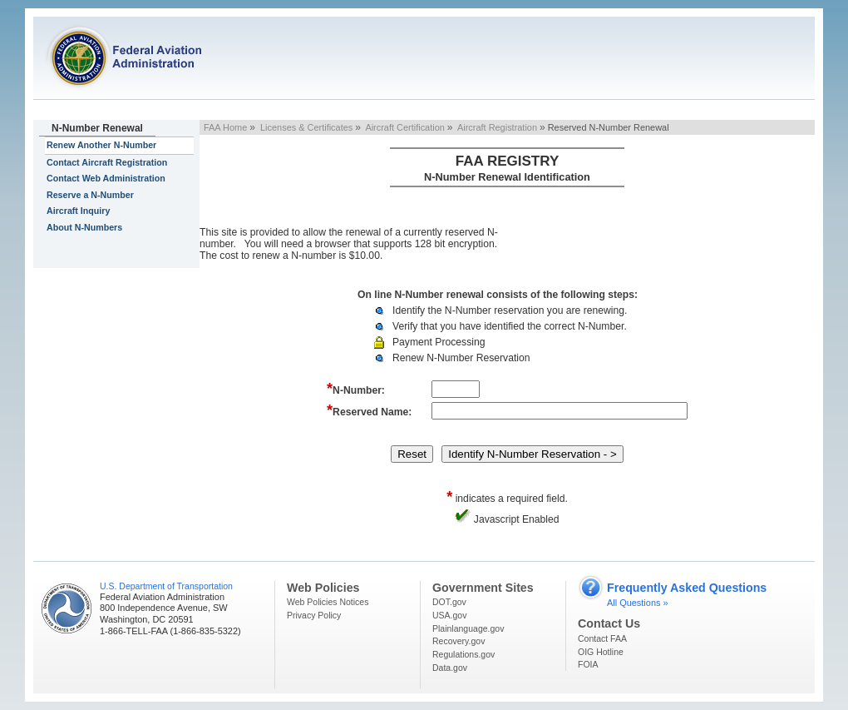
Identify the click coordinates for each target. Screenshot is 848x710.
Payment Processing (438, 342)
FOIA (588, 664)
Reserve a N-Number (90, 195)
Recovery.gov (458, 641)
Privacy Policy (314, 615)
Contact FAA (602, 638)
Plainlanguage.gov (468, 628)
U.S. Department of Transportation (166, 586)
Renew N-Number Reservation (461, 358)
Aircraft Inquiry (78, 211)
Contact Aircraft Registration (107, 162)
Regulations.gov (463, 654)
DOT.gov (449, 602)
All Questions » (637, 603)
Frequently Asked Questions (687, 587)
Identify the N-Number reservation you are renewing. (509, 310)
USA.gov (449, 615)
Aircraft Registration (497, 127)
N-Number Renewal (97, 128)
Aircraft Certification (404, 127)
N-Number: (356, 388)
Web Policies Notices (327, 602)
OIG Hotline (601, 652)
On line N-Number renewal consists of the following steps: (497, 294)
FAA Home (225, 127)
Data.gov (449, 668)
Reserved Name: (369, 410)
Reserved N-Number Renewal (608, 127)
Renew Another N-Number (101, 145)
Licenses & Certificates (306, 127)
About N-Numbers (84, 227)
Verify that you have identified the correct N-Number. (509, 326)
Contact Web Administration (106, 178)
